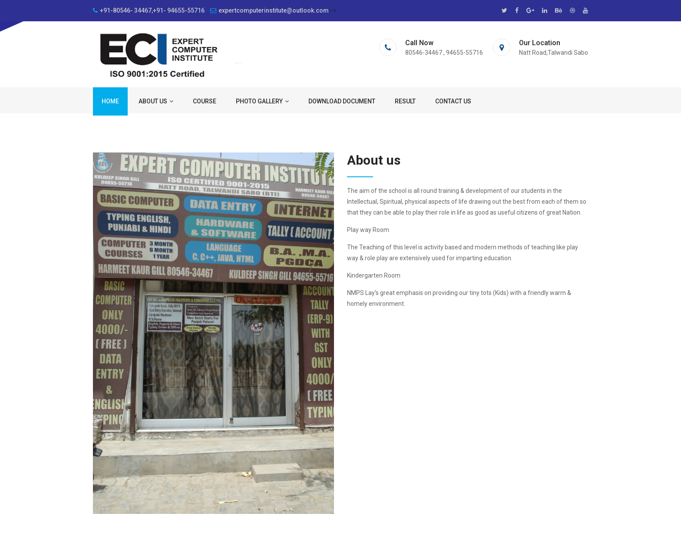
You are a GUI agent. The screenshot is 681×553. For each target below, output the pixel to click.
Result (405, 101)
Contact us (453, 101)
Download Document (341, 101)
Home (110, 101)
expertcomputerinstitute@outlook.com (269, 10)
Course (204, 101)
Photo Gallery (262, 101)
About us (156, 101)
